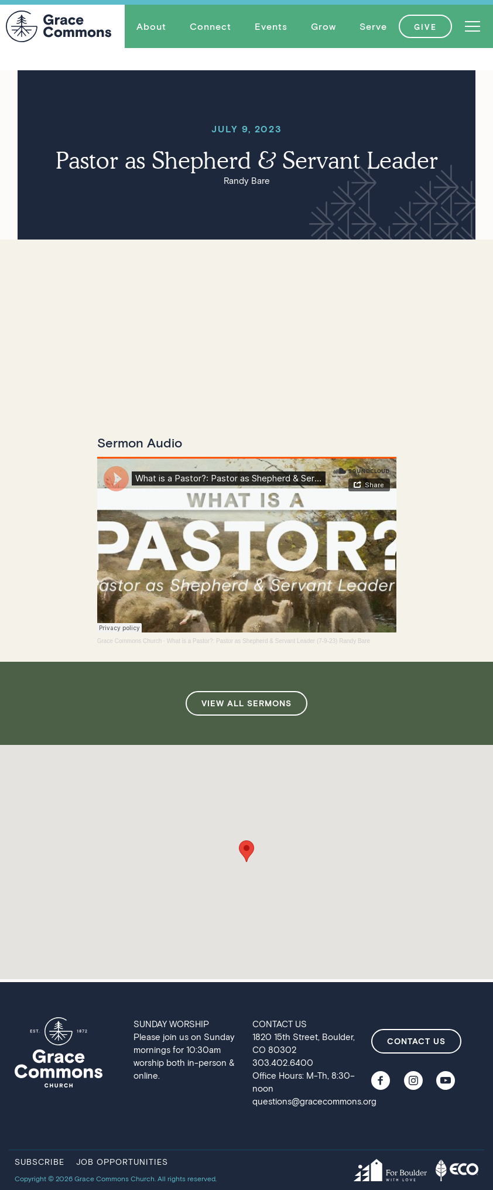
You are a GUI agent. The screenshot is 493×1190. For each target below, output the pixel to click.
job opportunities (122, 1162)
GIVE (425, 27)
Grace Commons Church (129, 641)
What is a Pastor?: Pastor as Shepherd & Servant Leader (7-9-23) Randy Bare (268, 641)
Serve (373, 26)
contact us (416, 1041)
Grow (323, 26)
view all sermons (246, 703)
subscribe (39, 1162)
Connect (210, 26)
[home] (58, 26)
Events (271, 26)
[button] (151, 26)
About (151, 26)
